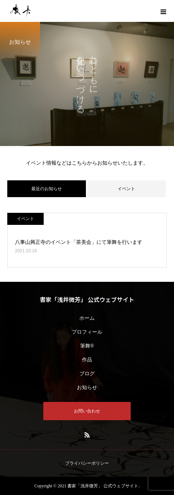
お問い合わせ (87, 411)
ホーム (87, 318)
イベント (126, 188)
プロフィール (87, 332)
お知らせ (87, 387)
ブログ (87, 373)
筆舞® (87, 346)
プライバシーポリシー (87, 463)
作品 (87, 359)
